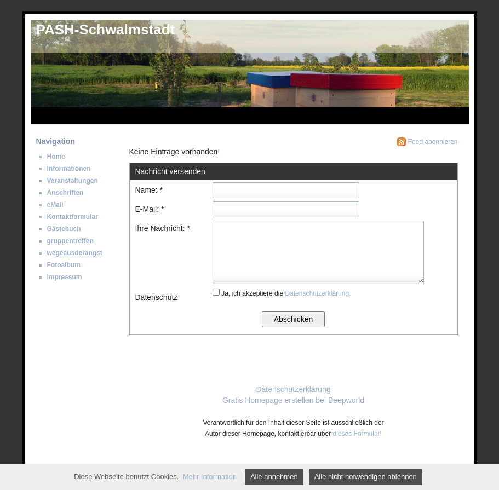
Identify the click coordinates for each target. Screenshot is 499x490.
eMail (55, 205)
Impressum (64, 277)
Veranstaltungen (72, 181)
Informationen (69, 168)
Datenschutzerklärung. (318, 293)
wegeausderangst (74, 253)
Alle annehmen (274, 476)
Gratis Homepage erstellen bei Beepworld (293, 400)
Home (56, 156)
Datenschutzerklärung (293, 389)
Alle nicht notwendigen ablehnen (365, 476)
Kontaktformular (72, 217)
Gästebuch (64, 229)
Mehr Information (210, 476)
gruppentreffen (70, 241)
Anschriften (65, 193)
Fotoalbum (64, 265)
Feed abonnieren (433, 142)
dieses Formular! (357, 433)
